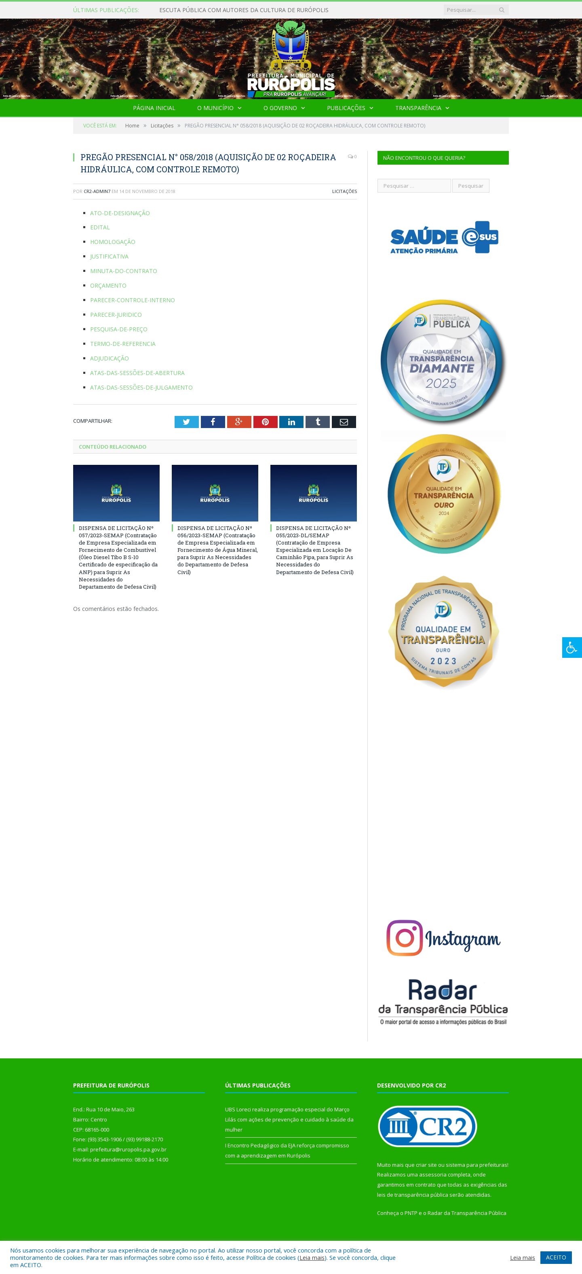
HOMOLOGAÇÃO (112, 242)
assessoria (433, 1174)
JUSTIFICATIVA (109, 256)
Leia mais (312, 1257)
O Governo (280, 108)
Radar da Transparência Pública (467, 1213)
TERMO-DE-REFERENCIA (123, 344)
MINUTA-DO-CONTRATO (123, 271)
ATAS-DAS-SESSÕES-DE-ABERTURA (137, 373)
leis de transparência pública (412, 1194)
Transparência (418, 108)
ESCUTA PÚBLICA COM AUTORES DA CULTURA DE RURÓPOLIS (244, 10)
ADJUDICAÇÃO (109, 358)
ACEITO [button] (556, 1257)
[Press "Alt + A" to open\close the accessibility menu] (572, 647)
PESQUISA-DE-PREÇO (119, 329)
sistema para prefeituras (476, 1164)
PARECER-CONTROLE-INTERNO (132, 300)
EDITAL (100, 227)
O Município (215, 108)
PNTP (411, 1213)
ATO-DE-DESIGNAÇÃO (120, 213)
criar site (426, 1164)
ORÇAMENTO (108, 285)
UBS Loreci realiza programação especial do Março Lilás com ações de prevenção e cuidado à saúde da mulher (289, 1119)
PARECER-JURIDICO (116, 314)
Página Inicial (154, 108)
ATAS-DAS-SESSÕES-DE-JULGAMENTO (141, 387)
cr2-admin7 (97, 191)
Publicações (346, 108)
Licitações (344, 191)
